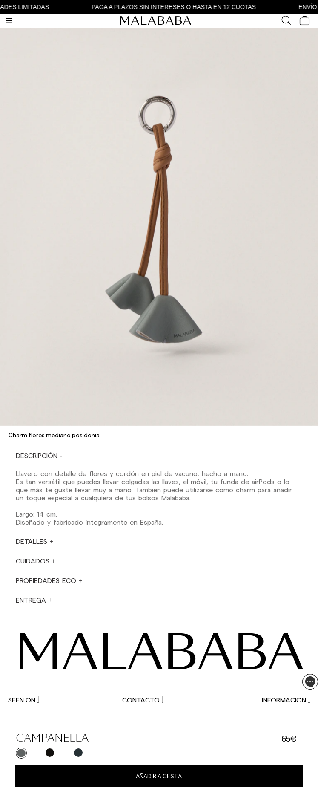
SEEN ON (23, 700)
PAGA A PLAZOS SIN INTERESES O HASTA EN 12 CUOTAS (177, 6)
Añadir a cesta (159, 775)
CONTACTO (142, 700)
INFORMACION (286, 700)
